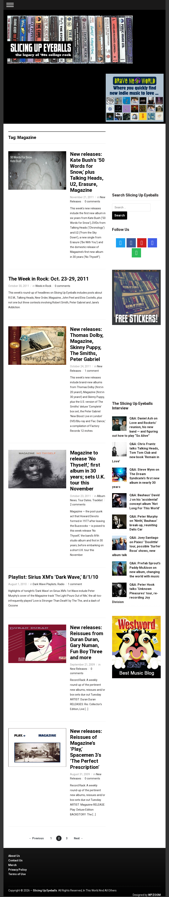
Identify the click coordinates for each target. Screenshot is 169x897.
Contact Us (15, 860)
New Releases (78, 668)
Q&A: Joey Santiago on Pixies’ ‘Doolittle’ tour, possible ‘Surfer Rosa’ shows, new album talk (136, 546)
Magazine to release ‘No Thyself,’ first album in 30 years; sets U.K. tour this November (87, 471)
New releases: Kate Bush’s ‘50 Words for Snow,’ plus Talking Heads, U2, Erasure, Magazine (87, 172)
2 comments (77, 504)
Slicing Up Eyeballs (45, 890)
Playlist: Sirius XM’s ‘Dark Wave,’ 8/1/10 (53, 577)
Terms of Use (17, 874)
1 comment (92, 370)
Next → (78, 838)
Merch (12, 865)
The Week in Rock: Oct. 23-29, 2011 (48, 279)
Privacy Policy (17, 869)
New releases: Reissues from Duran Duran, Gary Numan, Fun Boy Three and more (86, 642)
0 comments (92, 201)
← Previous (36, 838)
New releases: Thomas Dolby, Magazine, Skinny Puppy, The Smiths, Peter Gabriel (86, 344)
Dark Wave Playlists (44, 584)
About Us (14, 855)
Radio (60, 584)
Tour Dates (84, 500)
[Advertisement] (140, 153)
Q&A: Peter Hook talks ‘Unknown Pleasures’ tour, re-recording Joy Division (135, 593)
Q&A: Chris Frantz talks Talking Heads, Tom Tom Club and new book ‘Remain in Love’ (135, 452)
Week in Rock (43, 285)
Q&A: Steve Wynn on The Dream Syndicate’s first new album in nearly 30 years (135, 478)
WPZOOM (154, 894)
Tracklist (97, 500)
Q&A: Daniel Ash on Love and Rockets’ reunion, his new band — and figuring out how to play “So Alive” (135, 427)
